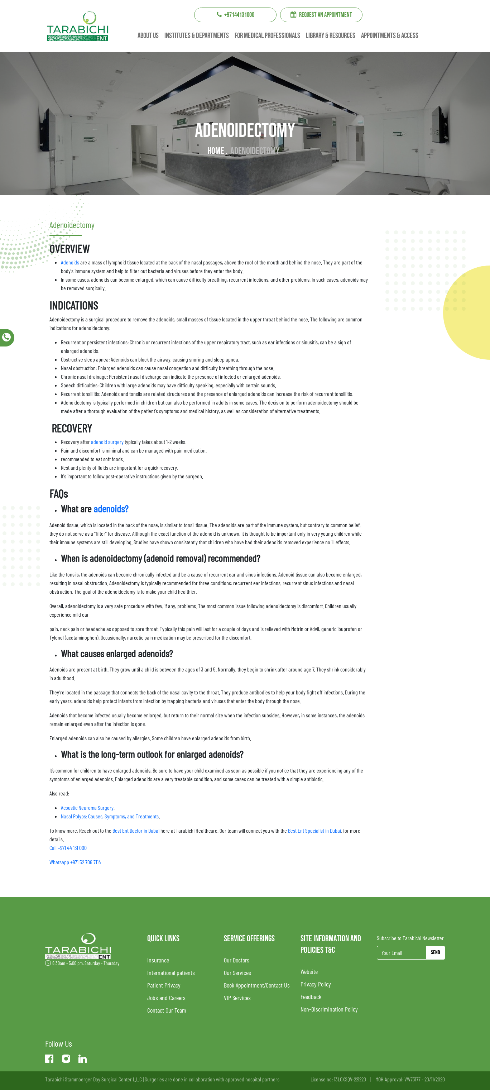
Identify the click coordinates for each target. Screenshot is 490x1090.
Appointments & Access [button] (389, 36)
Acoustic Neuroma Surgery (87, 807)
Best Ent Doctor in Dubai (135, 830)
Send (435, 952)
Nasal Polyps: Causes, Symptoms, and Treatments (110, 816)
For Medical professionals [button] (267, 36)
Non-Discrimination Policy (329, 1009)
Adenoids (70, 262)
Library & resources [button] (330, 36)
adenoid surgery (107, 441)
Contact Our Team (166, 1010)
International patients (171, 972)
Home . (217, 151)
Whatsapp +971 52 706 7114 (75, 862)
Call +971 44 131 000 (68, 847)
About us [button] (148, 36)
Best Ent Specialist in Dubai (314, 830)
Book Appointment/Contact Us (257, 985)
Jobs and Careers (166, 997)
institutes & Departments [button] (196, 36)
